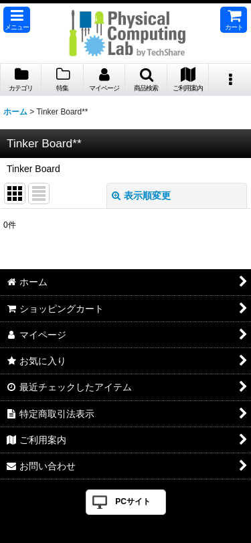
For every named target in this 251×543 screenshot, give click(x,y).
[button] (16, 20)
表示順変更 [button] (141, 195)
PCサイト (133, 501)
